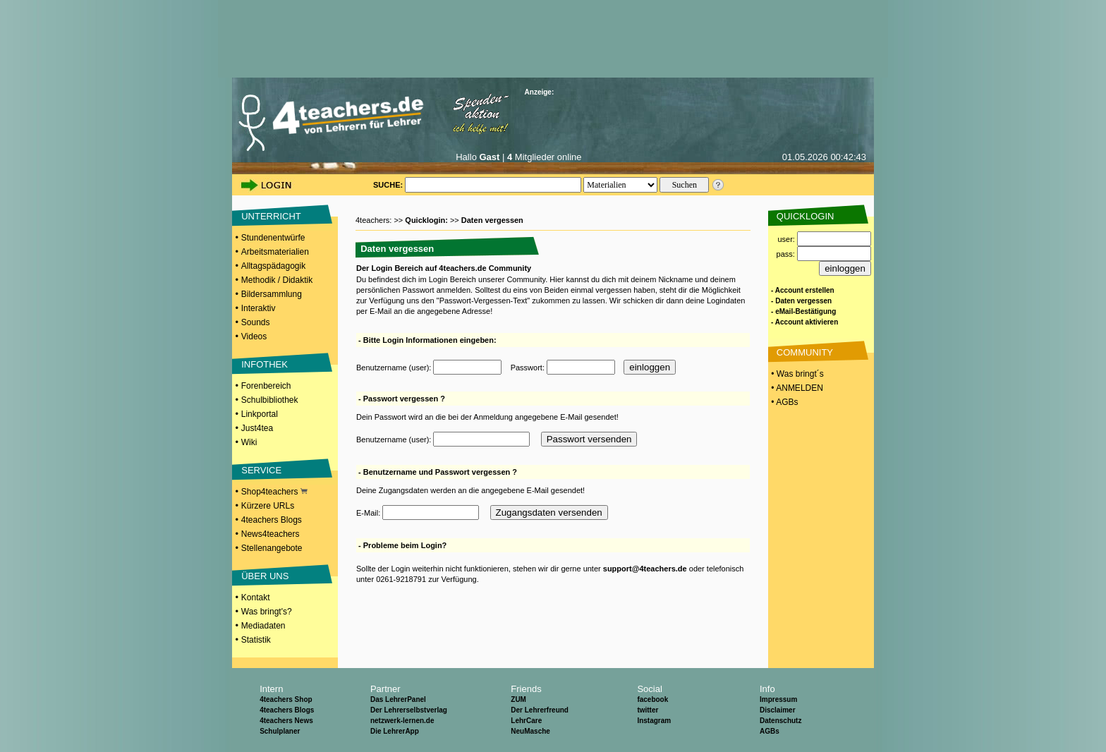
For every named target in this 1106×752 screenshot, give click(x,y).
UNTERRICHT (271, 216)
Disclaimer (778, 710)
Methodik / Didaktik (276, 280)
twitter (647, 710)
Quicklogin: (427, 220)
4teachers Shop (286, 699)
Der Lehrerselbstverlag (408, 710)
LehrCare (526, 720)
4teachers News (286, 720)
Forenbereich (266, 386)
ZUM (518, 699)
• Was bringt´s (796, 374)
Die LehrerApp (394, 731)
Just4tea (257, 428)
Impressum (778, 699)
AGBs (769, 731)
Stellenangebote (272, 548)
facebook (652, 699)
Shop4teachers (274, 492)
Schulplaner (280, 731)
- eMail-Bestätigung (803, 311)
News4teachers (270, 534)
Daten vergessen (492, 220)
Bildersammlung (271, 294)
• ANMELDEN (796, 388)
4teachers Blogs (271, 520)
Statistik (256, 640)
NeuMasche (530, 731)
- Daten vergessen (801, 301)
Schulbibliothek (269, 400)
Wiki (249, 442)
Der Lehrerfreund (540, 710)
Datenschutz (780, 720)
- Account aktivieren (804, 322)
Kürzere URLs (267, 506)
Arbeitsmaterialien (275, 252)
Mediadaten (263, 626)
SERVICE (261, 470)
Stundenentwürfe (273, 238)
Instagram (654, 720)
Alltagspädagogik (273, 266)
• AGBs (783, 402)
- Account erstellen (802, 290)
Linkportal (259, 414)
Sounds (255, 322)
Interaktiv (258, 308)
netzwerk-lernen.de (402, 720)
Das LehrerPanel (398, 699)
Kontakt (255, 597)
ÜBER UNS (264, 576)
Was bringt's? (266, 612)
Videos (254, 336)
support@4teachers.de (645, 568)
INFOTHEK (264, 364)
